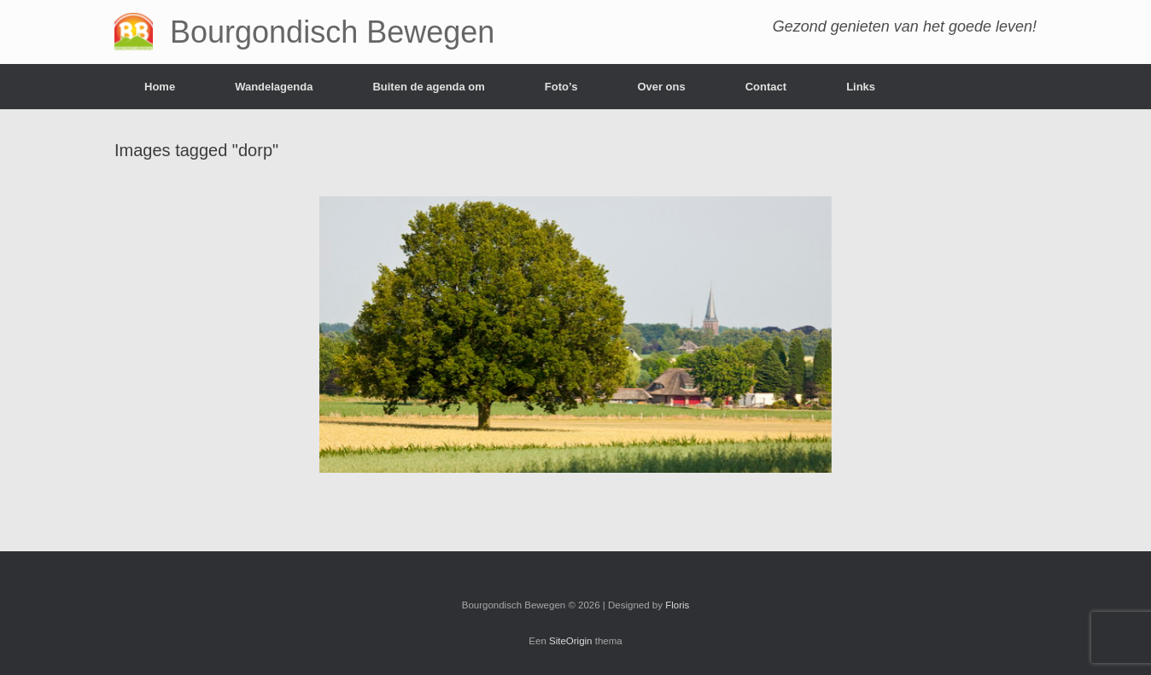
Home (159, 86)
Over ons (661, 86)
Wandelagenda (274, 86)
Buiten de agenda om (428, 86)
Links (860, 86)
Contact (765, 86)
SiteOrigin (571, 641)
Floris (677, 605)
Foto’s (561, 86)
